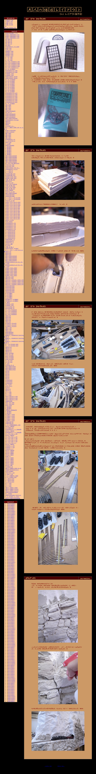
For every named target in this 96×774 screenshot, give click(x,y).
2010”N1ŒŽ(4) (11, 695)
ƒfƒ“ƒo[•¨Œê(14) (10, 426)
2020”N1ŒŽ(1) (11, 544)
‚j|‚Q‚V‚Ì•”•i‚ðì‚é (10, 141)
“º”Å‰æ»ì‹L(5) (10, 414)
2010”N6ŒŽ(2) (11, 687)
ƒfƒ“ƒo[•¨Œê (9, 465)
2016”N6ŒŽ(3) (11, 595)
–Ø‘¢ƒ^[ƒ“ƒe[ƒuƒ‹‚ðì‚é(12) (13, 202)
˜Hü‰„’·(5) (9, 39)
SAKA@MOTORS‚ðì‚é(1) (12, 37)
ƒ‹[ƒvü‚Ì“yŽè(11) (10, 69)
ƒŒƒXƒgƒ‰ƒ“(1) (10, 241)
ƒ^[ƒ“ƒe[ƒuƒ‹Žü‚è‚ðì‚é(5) (13, 61)
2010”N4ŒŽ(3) (11, 690)
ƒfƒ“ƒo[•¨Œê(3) (10, 462)
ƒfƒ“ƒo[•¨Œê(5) (10, 459)
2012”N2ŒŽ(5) (11, 657)
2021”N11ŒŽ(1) (11, 512)
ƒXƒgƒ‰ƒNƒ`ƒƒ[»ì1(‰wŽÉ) (13, 432)
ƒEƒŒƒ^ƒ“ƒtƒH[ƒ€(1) (11, 178)
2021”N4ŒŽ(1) (11, 523)
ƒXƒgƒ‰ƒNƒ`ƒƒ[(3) (11, 226)
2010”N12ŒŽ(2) (11, 678)
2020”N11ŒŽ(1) (11, 530)
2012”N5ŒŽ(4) (11, 653)
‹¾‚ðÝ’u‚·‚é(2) (9, 354)
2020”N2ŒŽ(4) (11, 542)
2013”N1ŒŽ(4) (11, 641)
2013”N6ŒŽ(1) (11, 634)
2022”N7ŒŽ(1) (11, 506)
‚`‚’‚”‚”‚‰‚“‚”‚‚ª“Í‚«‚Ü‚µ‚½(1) (13, 199)
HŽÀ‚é (8, 302)
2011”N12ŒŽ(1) (11, 660)
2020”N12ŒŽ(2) (11, 529)
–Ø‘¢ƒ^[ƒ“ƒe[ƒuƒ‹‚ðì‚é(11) (13, 203)
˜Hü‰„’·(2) (9, 43)
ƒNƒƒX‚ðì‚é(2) (10, 402)
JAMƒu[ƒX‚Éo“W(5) (11, 269)
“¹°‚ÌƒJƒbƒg (9, 493)
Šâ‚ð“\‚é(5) (8, 315)
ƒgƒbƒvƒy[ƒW (9, 20)
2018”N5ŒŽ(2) (11, 569)
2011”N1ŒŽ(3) (11, 677)
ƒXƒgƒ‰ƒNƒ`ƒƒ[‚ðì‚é (11, 169)
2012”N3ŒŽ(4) (11, 656)
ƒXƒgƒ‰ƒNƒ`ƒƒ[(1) (11, 229)
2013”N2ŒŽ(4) (11, 640)
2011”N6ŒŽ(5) (11, 669)
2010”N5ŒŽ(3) (11, 689)
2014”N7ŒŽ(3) (11, 620)
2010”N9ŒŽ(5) (11, 683)
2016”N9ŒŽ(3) (11, 590)
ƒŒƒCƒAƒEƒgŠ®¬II (12, 33)
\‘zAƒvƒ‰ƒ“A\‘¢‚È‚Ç (12, 496)
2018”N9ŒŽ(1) (11, 563)
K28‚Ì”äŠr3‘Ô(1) (9, 333)
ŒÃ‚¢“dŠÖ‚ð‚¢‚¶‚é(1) (11, 369)
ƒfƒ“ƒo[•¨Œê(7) (10, 455)
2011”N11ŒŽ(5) (11, 662)
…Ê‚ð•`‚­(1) (9, 172)
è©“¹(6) (7, 371)
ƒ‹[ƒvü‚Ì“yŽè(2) (10, 91)
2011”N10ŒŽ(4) (11, 663)
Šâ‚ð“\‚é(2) (8, 320)
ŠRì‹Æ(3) (8, 135)
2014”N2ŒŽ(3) (11, 625)
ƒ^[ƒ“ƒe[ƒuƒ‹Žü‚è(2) (11, 312)
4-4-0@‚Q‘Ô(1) (10, 359)
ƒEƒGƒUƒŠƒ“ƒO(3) (10, 289)
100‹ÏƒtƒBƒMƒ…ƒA (10, 239)
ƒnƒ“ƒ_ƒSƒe (8, 142)
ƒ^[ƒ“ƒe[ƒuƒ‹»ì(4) (11, 438)
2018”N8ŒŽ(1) (11, 565)
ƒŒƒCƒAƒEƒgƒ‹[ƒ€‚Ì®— (13, 167)
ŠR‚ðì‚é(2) (8, 329)
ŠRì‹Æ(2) (8, 136)
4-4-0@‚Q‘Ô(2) (10, 357)
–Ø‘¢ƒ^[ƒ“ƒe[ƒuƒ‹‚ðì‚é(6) (13, 211)
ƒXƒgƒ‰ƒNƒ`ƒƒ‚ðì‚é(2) (11, 100)
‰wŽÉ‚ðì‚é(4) (9, 51)
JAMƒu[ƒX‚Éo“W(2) (11, 274)
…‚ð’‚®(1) (9, 60)
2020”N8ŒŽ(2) (11, 533)
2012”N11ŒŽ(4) (11, 644)
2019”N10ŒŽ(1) (11, 548)
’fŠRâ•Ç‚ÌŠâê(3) (10, 185)
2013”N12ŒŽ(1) (11, 628)
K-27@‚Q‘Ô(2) (10, 353)
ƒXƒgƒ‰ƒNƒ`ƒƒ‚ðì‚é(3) (11, 99)
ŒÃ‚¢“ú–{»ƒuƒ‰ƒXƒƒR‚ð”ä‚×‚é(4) (15, 280)
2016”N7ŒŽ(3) (11, 593)
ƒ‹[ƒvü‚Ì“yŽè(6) (10, 85)
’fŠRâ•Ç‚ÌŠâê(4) (10, 179)
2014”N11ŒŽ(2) (11, 614)
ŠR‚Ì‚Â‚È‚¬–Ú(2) (10, 277)
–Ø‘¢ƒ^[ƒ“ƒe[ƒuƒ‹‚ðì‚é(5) (13, 212)
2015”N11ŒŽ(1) (11, 604)
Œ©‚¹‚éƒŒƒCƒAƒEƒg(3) (11, 257)
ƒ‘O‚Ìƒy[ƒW (48, 766)
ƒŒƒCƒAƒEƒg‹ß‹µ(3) (10, 115)
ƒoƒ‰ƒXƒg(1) (9, 383)
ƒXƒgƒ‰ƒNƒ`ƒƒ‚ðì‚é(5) (11, 96)
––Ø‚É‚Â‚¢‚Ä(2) (10, 480)
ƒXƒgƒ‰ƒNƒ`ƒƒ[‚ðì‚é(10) (12, 46)
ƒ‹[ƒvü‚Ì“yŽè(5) (10, 87)
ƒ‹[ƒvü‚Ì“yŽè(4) (10, 88)
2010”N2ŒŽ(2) (11, 693)
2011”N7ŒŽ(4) (11, 668)
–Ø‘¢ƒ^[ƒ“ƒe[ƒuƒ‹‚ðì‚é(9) (13, 206)
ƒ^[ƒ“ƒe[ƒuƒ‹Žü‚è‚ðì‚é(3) (13, 64)
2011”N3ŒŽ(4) (11, 674)
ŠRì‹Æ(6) (8, 108)
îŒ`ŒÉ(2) (8, 153)
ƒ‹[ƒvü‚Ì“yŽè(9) (10, 81)
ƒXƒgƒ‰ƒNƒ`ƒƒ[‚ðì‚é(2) (12, 120)
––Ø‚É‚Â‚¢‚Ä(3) (10, 478)
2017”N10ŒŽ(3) (11, 577)
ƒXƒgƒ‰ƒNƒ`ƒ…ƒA (10, 139)
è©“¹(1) (7, 378)
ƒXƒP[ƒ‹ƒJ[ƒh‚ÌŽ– (11, 187)
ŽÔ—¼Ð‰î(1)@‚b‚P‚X (12, 490)
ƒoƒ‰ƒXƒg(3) (9, 380)
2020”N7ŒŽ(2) (11, 535)
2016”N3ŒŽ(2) (11, 599)
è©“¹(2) (7, 377)
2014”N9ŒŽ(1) (11, 617)
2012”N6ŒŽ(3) (11, 651)
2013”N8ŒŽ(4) (11, 631)
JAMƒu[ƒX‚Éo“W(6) (11, 268)
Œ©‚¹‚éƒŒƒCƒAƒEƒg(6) (11, 160)
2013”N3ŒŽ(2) (11, 638)
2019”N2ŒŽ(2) (11, 560)
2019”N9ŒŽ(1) (11, 550)
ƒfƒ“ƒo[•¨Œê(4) (10, 460)
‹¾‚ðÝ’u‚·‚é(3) (9, 182)
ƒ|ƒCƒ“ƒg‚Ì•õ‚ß (10, 472)
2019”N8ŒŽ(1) (11, 551)
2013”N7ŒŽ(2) (11, 632)
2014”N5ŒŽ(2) (11, 623)
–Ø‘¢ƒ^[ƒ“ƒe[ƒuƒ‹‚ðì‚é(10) (13, 205)
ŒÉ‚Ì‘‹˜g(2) (8, 253)
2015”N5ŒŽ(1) (11, 611)
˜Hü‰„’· (8, 45)
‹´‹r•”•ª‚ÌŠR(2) (9, 296)
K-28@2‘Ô (9, 405)
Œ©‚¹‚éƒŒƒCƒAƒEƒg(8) (11, 157)
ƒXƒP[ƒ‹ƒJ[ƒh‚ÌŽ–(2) (11, 184)
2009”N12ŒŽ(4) (11, 696)
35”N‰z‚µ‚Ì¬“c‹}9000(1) (12, 301)
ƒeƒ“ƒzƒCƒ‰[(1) (10, 308)
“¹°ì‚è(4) (8, 395)
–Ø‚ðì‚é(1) (8, 49)
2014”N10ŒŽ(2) (11, 616)
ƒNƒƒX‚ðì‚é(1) (10, 404)
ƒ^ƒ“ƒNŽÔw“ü (10, 428)
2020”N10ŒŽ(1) (11, 532)
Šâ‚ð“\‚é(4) (8, 317)
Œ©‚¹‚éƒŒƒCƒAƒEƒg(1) (11, 260)
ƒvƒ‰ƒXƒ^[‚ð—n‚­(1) (11, 326)
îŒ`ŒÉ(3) (8, 151)
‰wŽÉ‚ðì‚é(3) (9, 52)
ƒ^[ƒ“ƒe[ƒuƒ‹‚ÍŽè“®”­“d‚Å (12, 163)
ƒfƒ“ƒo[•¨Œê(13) (10, 431)
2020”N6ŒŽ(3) (11, 536)
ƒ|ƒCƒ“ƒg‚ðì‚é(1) (10, 166)
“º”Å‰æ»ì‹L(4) (10, 416)
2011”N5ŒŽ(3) (11, 671)
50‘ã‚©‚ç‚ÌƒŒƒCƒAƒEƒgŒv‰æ (13, 498)
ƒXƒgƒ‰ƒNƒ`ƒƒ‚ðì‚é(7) (11, 93)
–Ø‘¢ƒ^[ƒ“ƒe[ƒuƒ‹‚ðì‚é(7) (13, 209)
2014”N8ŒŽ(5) (11, 619)
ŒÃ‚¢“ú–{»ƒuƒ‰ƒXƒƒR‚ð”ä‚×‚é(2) (15, 283)
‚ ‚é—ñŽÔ (8, 144)
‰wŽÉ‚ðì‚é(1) (9, 55)
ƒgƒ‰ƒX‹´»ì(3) (10, 446)
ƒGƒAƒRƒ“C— (10, 126)
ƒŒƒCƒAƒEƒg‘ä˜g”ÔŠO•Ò (12, 492)
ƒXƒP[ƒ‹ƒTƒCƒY (10, 132)
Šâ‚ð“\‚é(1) (8, 321)
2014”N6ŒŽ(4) (11, 622)
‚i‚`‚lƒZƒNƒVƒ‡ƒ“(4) (10, 233)
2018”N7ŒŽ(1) (11, 566)
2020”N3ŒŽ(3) (11, 541)
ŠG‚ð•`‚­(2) (8, 389)
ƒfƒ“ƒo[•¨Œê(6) (10, 457)
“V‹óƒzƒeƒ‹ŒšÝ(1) (10, 175)
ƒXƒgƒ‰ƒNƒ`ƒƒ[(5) (11, 223)
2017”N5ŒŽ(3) (11, 581)
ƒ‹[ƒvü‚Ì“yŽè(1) (10, 103)
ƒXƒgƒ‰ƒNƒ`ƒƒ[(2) (11, 227)
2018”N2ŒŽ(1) (11, 572)
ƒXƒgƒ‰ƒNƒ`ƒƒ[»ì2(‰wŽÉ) (13, 429)
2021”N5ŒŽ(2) (11, 521)
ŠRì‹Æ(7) (8, 106)
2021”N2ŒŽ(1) (11, 526)
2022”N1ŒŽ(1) (11, 509)
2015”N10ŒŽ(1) (11, 605)
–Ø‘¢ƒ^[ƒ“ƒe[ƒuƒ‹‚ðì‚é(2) (13, 217)
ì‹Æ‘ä (7, 363)
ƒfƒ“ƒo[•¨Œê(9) (10, 452)
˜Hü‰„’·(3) (9, 42)
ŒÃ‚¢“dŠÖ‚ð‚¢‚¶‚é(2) (11, 368)
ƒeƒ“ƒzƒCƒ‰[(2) (10, 307)
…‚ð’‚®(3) (9, 57)
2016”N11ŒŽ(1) (11, 587)
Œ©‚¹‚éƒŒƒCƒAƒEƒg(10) (11, 118)
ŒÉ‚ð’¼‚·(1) (9, 351)
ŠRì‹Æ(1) (8, 138)
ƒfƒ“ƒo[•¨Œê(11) (10, 444)
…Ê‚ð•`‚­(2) (9, 170)
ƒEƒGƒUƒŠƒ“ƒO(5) (10, 286)
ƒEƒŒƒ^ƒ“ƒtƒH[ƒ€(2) (11, 176)
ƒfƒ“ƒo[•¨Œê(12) (10, 435)
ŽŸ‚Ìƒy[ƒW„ (61, 766)
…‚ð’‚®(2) (9, 58)
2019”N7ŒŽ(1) (11, 553)
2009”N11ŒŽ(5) (11, 698)
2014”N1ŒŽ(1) (11, 626)
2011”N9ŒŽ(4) (11, 665)
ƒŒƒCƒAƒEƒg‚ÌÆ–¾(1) (11, 78)
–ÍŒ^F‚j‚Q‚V (9, 23)
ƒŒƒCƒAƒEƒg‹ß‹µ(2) (10, 117)
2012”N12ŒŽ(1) (11, 643)
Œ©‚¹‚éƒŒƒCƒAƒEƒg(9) (11, 156)
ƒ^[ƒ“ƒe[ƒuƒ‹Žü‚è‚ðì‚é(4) (13, 63)
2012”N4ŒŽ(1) (11, 654)
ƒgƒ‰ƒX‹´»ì (9, 449)
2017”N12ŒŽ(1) (11, 574)
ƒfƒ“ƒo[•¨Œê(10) (10, 450)
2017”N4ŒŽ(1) (11, 583)
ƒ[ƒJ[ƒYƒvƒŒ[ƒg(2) (12, 344)
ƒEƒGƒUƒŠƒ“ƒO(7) (10, 194)
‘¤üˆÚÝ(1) (9, 362)
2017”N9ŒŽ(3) (11, 578)
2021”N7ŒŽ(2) (11, 518)
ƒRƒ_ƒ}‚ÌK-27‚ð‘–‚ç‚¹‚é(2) (12, 398)
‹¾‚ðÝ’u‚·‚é (9, 386)
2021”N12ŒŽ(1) (11, 511)
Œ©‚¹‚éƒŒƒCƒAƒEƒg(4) (11, 256)
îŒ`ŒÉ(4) (8, 150)
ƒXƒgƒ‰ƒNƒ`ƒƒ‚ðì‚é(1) (11, 102)
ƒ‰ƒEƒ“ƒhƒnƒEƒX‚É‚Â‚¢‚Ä (12, 469)
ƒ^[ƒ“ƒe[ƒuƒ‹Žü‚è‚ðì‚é (12, 67)
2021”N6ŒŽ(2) (11, 520)
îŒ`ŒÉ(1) (8, 154)
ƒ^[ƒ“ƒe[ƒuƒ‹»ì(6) (11, 434)
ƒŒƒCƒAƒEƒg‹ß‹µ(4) (10, 114)
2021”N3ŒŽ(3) (11, 524)
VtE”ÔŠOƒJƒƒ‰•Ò (12, 475)
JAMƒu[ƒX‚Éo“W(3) (11, 272)
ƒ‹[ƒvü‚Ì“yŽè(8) (10, 82)
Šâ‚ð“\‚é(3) (8, 318)
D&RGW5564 (9, 401)
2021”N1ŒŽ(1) (11, 527)
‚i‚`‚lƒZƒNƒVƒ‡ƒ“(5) (10, 232)
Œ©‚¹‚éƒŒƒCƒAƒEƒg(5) (11, 162)
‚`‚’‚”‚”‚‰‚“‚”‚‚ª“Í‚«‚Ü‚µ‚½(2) (13, 197)
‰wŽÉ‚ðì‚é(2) (9, 54)
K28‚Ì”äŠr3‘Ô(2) (9, 332)
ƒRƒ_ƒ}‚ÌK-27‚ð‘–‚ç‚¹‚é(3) (12, 396)
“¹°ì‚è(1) (8, 486)
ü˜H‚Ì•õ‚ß (9, 474)
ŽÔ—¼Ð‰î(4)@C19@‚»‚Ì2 (13, 468)
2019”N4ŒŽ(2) (11, 557)
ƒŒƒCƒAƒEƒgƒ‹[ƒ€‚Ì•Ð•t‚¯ (12, 248)
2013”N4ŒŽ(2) (11, 637)
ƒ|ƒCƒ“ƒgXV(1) (10, 200)
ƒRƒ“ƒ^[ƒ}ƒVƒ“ (10, 220)
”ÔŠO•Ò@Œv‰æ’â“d (11, 410)
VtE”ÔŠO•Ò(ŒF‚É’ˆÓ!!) (13, 425)
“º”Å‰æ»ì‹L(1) (10, 420)
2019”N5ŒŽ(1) (11, 556)
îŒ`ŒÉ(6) (8, 147)
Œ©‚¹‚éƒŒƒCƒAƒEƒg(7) (11, 159)
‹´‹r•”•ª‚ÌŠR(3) (9, 295)
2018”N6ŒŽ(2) (11, 568)
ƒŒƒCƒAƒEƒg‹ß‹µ (10, 145)
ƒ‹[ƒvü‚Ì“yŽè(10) (10, 79)
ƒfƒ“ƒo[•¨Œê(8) (10, 453)
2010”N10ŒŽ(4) (11, 681)
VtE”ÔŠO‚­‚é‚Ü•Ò (11, 477)
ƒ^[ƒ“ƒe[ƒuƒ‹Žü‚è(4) (11, 309)
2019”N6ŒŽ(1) (11, 554)
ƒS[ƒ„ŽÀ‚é (9, 384)
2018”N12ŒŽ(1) (11, 562)
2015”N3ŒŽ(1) (11, 613)
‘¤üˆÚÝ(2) (9, 360)
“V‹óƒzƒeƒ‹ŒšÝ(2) (10, 173)
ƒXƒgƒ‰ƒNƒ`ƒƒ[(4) (11, 224)
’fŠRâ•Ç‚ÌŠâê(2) (10, 188)
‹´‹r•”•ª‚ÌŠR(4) (9, 293)
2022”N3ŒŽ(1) (11, 508)
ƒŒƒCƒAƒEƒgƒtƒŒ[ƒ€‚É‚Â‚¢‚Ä (13, 495)
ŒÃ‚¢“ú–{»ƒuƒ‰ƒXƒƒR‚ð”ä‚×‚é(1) (15, 284)
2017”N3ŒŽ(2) (11, 584)
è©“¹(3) (7, 375)
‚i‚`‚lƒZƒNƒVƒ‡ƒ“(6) (10, 230)
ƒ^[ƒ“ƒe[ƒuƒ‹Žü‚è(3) (11, 311)
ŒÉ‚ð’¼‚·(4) (9, 347)
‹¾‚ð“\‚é (8, 387)
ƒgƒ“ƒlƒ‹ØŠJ (9, 244)
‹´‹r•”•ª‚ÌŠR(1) (9, 298)
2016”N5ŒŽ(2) (11, 596)
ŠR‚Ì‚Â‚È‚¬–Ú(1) (10, 278)
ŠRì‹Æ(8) (8, 105)
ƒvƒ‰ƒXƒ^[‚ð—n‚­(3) (11, 323)
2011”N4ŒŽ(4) (11, 672)
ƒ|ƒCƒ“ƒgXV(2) (10, 191)
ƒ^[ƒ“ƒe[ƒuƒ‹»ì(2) (11, 441)
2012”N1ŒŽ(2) (11, 659)
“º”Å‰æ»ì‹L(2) (10, 419)
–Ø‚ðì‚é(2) (8, 48)
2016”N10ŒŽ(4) (11, 589)
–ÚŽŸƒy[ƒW (9, 21)
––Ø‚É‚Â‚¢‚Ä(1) (10, 481)
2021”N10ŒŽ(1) (11, 514)
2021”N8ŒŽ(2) (11, 517)
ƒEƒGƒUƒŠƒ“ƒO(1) (10, 292)
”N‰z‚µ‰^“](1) (9, 423)
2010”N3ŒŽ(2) (11, 692)
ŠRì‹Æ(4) (8, 133)
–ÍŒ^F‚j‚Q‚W (9, 24)
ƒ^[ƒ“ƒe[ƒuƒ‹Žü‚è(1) (11, 314)
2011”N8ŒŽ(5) (11, 666)
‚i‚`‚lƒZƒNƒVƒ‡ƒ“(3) (10, 235)
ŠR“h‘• (7, 124)
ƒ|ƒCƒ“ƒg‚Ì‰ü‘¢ (9, 471)
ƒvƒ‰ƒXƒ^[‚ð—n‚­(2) (11, 324)
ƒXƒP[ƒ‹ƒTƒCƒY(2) (11, 130)
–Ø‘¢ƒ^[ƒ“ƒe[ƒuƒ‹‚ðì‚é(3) (13, 215)
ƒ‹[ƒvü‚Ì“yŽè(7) (10, 84)
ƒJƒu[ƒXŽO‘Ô (9, 190)
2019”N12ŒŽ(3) (11, 545)
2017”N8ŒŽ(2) (11, 580)
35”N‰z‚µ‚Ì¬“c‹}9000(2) (12, 299)
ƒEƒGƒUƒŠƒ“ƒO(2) (10, 290)
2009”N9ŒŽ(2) (11, 701)
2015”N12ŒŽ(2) (11, 602)
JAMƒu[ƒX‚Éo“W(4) (11, 271)
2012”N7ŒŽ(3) (11, 650)
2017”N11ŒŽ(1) (11, 575)
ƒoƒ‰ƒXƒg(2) (9, 381)
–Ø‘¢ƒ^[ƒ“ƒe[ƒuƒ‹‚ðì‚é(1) (13, 218)
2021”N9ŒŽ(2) (11, 515)
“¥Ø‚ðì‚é (9, 112)
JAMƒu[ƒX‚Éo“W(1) (11, 275)
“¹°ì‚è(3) (8, 483)
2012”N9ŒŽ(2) (11, 647)
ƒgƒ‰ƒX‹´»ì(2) (10, 447)
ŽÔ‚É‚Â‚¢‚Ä (9, 181)
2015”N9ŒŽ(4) (11, 607)
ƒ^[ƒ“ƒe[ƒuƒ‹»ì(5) (11, 437)
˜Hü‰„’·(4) (9, 40)
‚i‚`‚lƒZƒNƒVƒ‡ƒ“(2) (10, 236)
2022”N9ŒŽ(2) (11, 505)
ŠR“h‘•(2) (8, 123)
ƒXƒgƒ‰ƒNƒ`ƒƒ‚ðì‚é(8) (11, 72)
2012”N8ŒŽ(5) (11, 648)
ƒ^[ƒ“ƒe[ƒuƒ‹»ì (11, 443)
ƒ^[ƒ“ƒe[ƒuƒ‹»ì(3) (11, 440)
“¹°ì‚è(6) (8, 392)
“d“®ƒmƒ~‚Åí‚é (10, 365)
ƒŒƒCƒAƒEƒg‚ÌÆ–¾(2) (11, 76)
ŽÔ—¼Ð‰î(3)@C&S (12, 487)
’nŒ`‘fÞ (8, 456)
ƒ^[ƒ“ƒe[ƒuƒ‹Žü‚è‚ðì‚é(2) (13, 66)
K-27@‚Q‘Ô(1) (10, 356)
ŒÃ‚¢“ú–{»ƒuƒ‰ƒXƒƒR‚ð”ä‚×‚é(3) (15, 281)
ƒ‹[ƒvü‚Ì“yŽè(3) (10, 90)
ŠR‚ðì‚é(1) (8, 330)
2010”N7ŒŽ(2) (11, 686)
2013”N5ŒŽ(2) (11, 635)
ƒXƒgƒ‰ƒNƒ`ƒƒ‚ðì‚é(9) (11, 70)
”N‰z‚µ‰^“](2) (9, 422)
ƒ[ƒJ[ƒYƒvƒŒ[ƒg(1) (12, 345)
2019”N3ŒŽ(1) (11, 559)
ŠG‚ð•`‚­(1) (8, 390)
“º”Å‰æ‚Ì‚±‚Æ (9, 466)
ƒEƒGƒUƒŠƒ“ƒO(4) (10, 287)
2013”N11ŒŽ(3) (11, 629)
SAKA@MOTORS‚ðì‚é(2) (12, 36)
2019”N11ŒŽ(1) (11, 547)
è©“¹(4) (7, 374)
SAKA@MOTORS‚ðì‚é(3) (12, 34)
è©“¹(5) (7, 372)
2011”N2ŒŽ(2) (11, 675)
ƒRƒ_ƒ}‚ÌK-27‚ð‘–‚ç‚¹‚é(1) (12, 399)
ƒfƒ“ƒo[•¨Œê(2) (10, 463)
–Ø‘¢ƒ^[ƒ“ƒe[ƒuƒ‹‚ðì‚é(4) (13, 214)
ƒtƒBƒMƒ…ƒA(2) (10, 73)
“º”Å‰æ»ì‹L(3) (10, 417)
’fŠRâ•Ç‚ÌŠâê (10, 247)
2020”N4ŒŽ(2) (11, 539)
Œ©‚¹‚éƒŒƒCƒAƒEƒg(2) (11, 259)
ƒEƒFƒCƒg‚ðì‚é (10, 242)
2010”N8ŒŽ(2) (11, 684)
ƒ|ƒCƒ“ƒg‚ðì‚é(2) (10, 164)
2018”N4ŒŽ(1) (11, 571)
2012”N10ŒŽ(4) (11, 645)
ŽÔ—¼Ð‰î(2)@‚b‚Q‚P (12, 489)
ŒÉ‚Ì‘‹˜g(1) (8, 254)
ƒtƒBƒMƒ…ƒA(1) (10, 75)
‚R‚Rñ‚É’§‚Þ (9, 221)
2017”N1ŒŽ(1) (11, 586)
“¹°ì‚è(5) (8, 393)
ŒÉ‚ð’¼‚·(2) (9, 350)
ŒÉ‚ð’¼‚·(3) (9, 348)
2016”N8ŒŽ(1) (11, 592)
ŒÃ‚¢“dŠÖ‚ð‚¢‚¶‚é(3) (11, 366)
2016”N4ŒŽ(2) (11, 598)
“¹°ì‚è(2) (8, 484)
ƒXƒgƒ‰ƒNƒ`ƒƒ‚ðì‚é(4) (11, 97)
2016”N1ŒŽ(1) (11, 601)
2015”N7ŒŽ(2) (11, 610)
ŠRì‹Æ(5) (8, 109)
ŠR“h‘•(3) (8, 121)
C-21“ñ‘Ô (8, 245)
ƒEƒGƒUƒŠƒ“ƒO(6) (10, 196)
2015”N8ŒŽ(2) (11, 608)
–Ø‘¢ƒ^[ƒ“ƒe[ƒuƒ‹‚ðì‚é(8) (13, 208)
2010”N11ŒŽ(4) (11, 680)
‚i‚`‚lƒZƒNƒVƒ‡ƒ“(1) (10, 238)
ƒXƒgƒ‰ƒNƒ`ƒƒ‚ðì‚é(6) (11, 94)
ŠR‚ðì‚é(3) (8, 327)
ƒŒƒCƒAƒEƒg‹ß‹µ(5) (10, 111)
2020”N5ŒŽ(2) (11, 538)
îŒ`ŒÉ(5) (8, 148)
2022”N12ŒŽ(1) (11, 503)
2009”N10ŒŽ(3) (11, 699)
